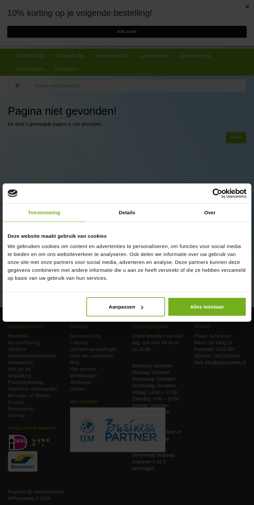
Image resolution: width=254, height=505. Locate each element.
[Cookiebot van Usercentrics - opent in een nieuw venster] (217, 193)
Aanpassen (126, 307)
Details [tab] (127, 212)
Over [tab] (210, 212)
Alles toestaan (207, 307)
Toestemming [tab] (44, 212)
